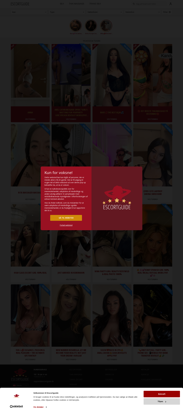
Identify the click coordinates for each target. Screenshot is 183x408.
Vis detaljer (38, 403)
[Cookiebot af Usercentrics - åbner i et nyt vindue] (16, 403)
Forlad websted (66, 225)
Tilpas (162, 397)
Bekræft (161, 390)
